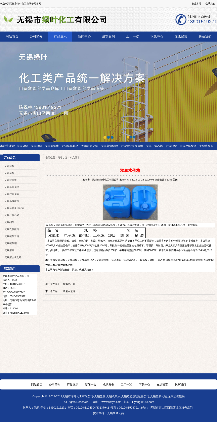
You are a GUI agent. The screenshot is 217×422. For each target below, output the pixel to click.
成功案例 (108, 384)
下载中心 (144, 384)
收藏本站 (196, 3)
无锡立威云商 (115, 413)
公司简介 (54, 384)
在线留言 (162, 384)
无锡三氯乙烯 (154, 146)
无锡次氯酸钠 (188, 146)
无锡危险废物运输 (132, 146)
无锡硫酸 (36, 146)
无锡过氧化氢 (89, 146)
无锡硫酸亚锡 (12, 236)
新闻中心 (90, 384)
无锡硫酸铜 (129, 260)
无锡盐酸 (22, 146)
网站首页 (62, 157)
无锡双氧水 (52, 146)
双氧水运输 (69, 291)
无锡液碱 (116, 260)
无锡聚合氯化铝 (13, 257)
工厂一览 (126, 384)
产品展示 (75, 157)
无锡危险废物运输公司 (135, 396)
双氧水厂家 (69, 283)
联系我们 (210, 3)
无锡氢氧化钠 (69, 146)
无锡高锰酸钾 (109, 146)
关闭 (175, 179)
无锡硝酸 (171, 146)
